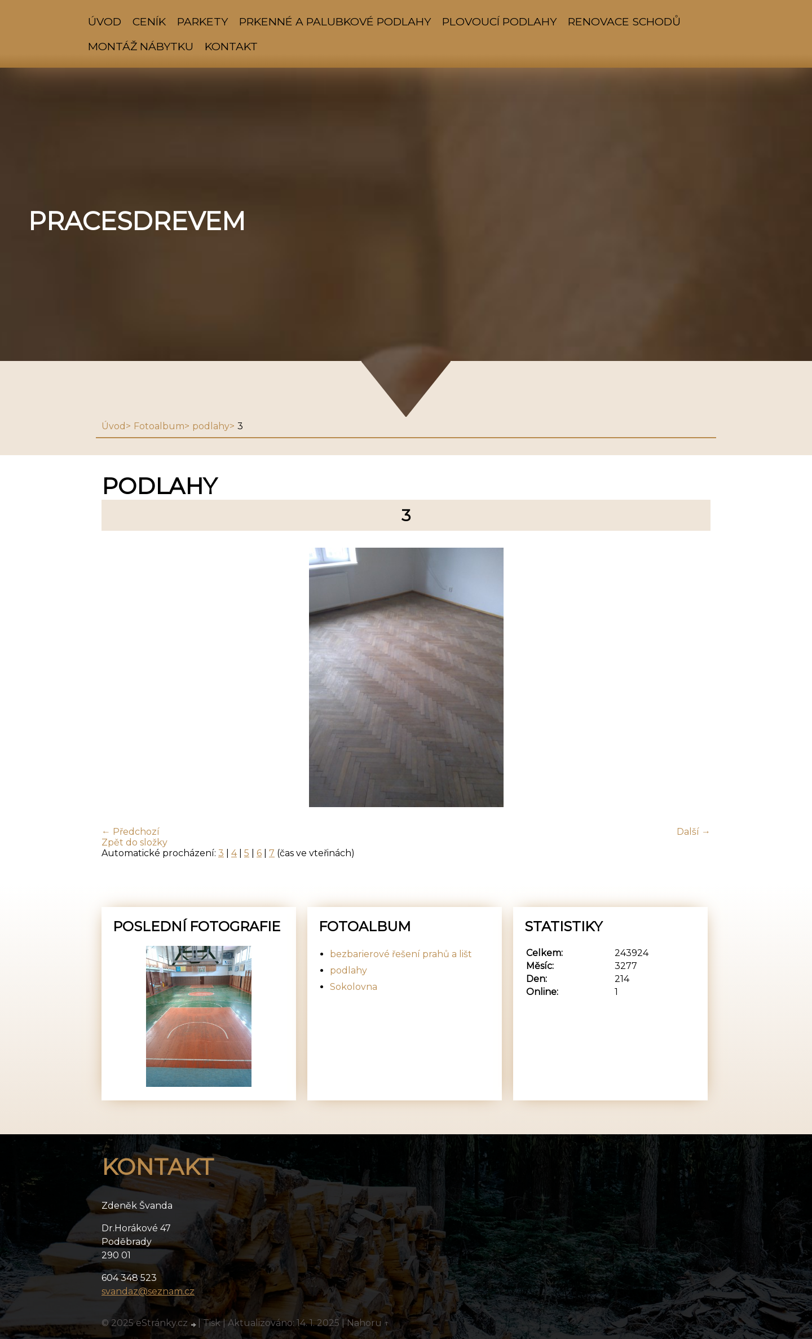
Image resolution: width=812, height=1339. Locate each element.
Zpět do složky (134, 842)
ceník (149, 21)
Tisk (211, 1323)
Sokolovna (353, 986)
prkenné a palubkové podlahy (335, 21)
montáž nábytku (140, 46)
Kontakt (231, 46)
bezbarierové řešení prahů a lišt (401, 954)
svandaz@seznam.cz (148, 1291)
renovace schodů (624, 21)
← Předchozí (131, 831)
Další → (693, 831)
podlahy (211, 426)
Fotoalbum (159, 426)
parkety (202, 21)
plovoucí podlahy (499, 21)
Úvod (104, 21)
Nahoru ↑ (368, 1323)
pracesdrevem (136, 221)
